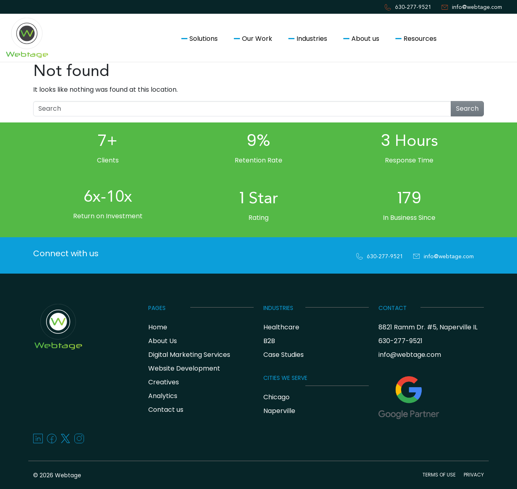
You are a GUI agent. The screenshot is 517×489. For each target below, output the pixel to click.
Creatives (163, 382)
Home (157, 327)
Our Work (257, 38)
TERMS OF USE (439, 474)
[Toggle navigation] (10, 76)
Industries (311, 38)
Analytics (162, 395)
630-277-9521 (413, 7)
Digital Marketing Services (189, 354)
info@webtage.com (477, 7)
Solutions (203, 38)
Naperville (279, 410)
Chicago (276, 397)
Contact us (478, 38)
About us (365, 38)
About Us (162, 341)
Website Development (184, 368)
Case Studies (283, 354)
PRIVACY (474, 474)
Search (467, 108)
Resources (420, 38)
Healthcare (281, 327)
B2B (269, 341)
